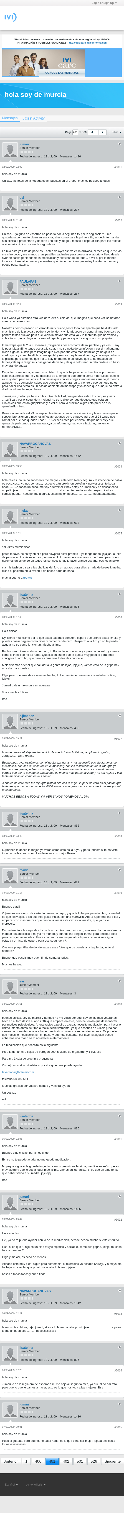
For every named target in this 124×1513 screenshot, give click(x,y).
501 (80, 1461)
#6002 (118, 220)
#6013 (118, 1313)
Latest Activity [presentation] (33, 118)
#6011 (118, 1139)
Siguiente (113, 1461)
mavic (24, 870)
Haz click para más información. (88, 42)
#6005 (118, 533)
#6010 (118, 1004)
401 (52, 1461)
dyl (22, 197)
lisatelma (26, 594)
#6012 (118, 1219)
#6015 (118, 1427)
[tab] (33, 118)
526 (94, 1461)
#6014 (118, 1370)
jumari (24, 144)
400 (38, 1461)
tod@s (27, 577)
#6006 (118, 617)
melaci (25, 510)
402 (66, 1461)
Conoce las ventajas (61, 72)
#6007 (118, 738)
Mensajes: (66, 156)
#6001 (118, 167)
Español (11, 1484)
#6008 (118, 836)
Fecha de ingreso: (31, 156)
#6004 (118, 466)
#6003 (118, 304)
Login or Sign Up (104, 3)
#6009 (118, 893)
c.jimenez (27, 716)
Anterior (11, 1461)
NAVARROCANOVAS (35, 444)
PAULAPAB (28, 281)
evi (22, 981)
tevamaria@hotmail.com (18, 1072)
